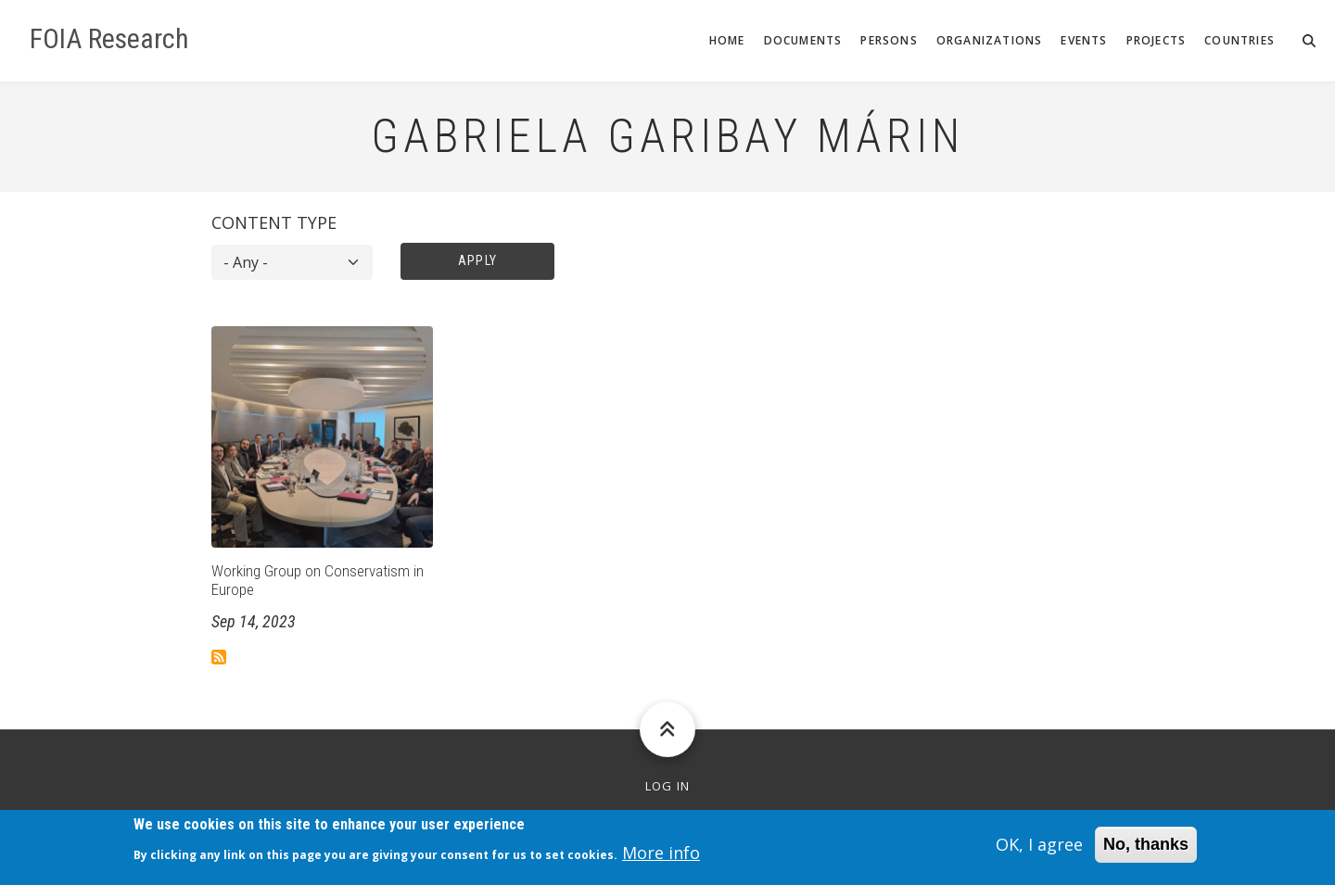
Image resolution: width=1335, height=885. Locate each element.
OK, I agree (1039, 850)
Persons (888, 40)
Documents (803, 40)
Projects (1156, 40)
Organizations (989, 40)
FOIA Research (109, 39)
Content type (274, 222)
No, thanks (1146, 850)
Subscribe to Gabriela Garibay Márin (218, 657)
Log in (668, 786)
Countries (1239, 40)
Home (727, 40)
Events (1084, 40)
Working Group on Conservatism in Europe (317, 580)
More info (661, 858)
